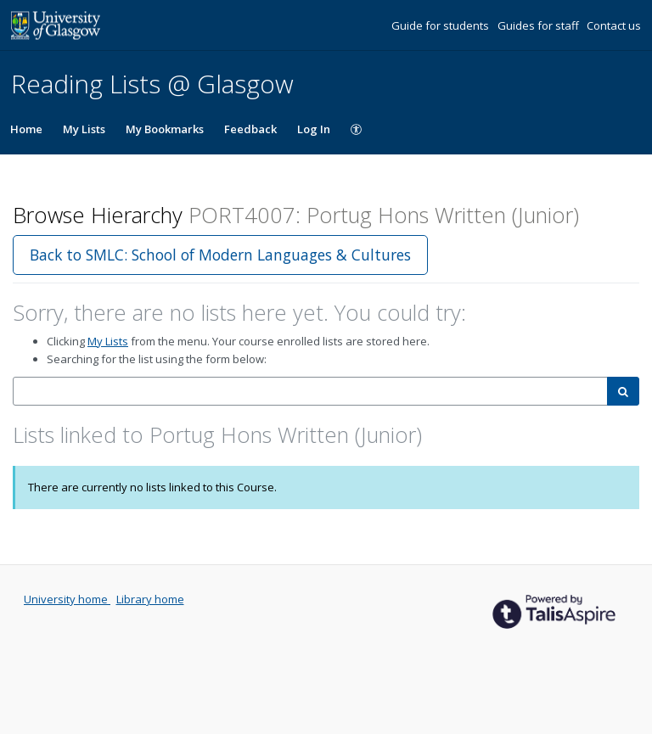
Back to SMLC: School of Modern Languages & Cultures (220, 254)
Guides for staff (539, 25)
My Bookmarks (165, 129)
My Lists (84, 129)
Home (26, 129)
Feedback (250, 129)
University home (67, 599)
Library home (150, 599)
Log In (313, 129)
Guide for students (441, 25)
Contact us (614, 25)
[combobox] (310, 391)
